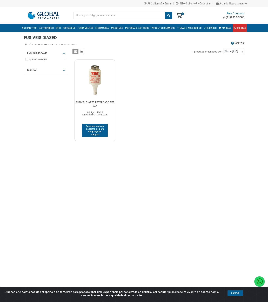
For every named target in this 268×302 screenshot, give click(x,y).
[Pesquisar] (168, 15)
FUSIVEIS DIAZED (46, 53)
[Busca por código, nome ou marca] (119, 15)
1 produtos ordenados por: (207, 51)
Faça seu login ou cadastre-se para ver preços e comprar (95, 130)
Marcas (46, 70)
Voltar (237, 43)
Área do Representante (231, 3)
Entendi (235, 299)
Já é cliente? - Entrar (158, 3)
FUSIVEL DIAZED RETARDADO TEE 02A (95, 104)
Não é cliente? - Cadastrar (193, 3)
